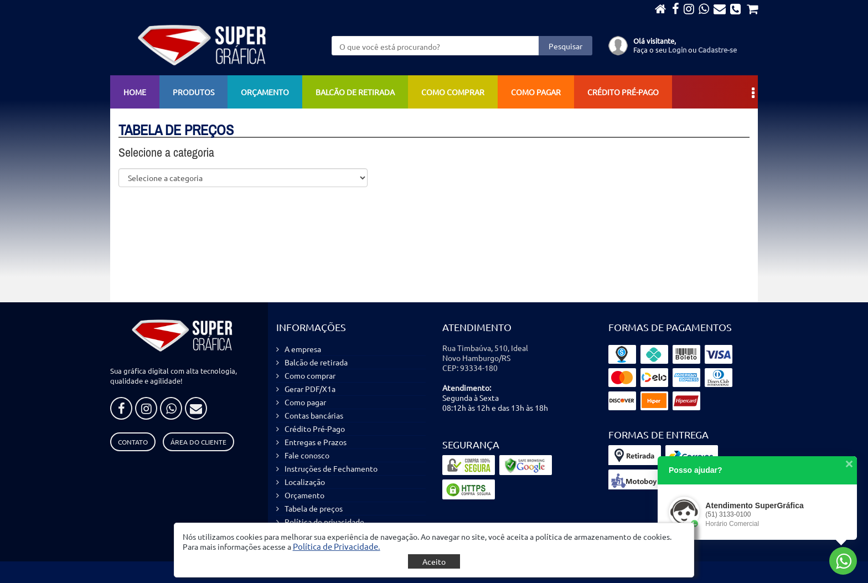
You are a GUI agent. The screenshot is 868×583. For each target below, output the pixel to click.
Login (677, 49)
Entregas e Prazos (316, 442)
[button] (336, 546)
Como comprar (452, 92)
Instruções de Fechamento (331, 468)
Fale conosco (307, 455)
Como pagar (536, 92)
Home (134, 92)
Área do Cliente (198, 441)
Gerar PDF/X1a (310, 389)
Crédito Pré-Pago (623, 92)
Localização (305, 482)
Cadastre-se (717, 49)
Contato (133, 441)
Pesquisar (565, 46)
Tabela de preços (314, 508)
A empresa (303, 349)
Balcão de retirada (355, 92)
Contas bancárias (314, 415)
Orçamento (265, 92)
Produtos (193, 92)
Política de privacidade (324, 522)
